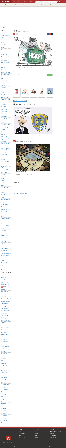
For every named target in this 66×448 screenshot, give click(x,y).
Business (7, 5)
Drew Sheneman (5, 320)
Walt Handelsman (5, 422)
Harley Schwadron (5, 334)
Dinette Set (3, 104)
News (36, 431)
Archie (2, 42)
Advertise (44, 446)
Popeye (3, 202)
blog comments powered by (20, 193)
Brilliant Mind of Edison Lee (5, 75)
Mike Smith (4, 382)
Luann (2, 156)
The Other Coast (5, 251)
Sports (59, 5)
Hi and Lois (3, 146)
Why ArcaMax (53, 435)
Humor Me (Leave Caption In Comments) (6, 149)
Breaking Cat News (5, 72)
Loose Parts (4, 154)
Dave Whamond (5, 310)
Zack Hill (3, 267)
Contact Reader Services (55, 431)
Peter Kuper (4, 391)
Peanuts (3, 192)
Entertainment (16, 5)
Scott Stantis (4, 406)
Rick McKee (3, 403)
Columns (36, 435)
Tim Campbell (4, 418)
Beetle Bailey (4, 60)
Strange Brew (4, 235)
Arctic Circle (4, 45)
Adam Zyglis (4, 277)
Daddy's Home (4, 97)
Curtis (2, 92)
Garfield (3, 131)
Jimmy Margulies (5, 341)
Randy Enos (4, 399)
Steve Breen (4, 408)
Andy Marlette (4, 282)
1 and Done (3, 33)
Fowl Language (4, 127)
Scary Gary (3, 221)
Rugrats (3, 216)
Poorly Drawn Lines (6, 199)
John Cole (3, 351)
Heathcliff (3, 141)
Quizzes (36, 437)
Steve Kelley (4, 411)
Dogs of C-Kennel (5, 109)
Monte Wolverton (5, 384)
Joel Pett (3, 344)
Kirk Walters (4, 360)
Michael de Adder (5, 375)
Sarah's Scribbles (5, 218)
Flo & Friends (4, 118)
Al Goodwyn (4, 279)
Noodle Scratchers (5, 185)
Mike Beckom (4, 377)
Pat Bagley (3, 387)
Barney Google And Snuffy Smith (5, 57)
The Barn (3, 243)
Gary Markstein (5, 327)
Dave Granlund (4, 308)
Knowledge (43, 5)
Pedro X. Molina (5, 389)
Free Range (3, 129)
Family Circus (4, 116)
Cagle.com (36, 67)
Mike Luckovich (4, 380)
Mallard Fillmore (5, 161)
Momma (3, 174)
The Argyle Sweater (6, 241)
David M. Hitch (4, 315)
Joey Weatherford (5, 346)
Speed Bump (4, 233)
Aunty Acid (3, 47)
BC (1, 49)
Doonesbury (4, 111)
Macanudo (3, 159)
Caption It (3, 78)
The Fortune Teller (5, 246)
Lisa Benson (4, 365)
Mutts (2, 180)
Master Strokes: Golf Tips (6, 167)
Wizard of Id (4, 260)
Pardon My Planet (5, 190)
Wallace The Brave (5, 255)
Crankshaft (3, 87)
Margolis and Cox (5, 368)
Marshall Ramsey (5, 370)
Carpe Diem (4, 80)
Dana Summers (4, 303)
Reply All (3, 206)
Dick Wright (4, 318)
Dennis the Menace (5, 99)
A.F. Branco (3, 275)
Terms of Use (55, 446)
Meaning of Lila (5, 170)
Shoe (2, 223)
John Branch (4, 349)
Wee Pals (3, 258)
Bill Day (3, 289)
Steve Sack (3, 413)
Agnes (2, 37)
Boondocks (3, 70)
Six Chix (3, 228)
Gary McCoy (4, 329)
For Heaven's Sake (5, 124)
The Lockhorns (4, 248)
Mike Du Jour (4, 172)
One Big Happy (4, 187)
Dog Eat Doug (4, 106)
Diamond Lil (4, 102)
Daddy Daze (4, 95)
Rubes (2, 214)
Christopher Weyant (6, 299)
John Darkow (4, 353)
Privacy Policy (49, 446)
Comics (36, 433)
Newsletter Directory (54, 439)
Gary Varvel (4, 332)
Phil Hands (3, 394)
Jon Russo (3, 358)
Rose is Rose (4, 211)
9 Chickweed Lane (5, 35)
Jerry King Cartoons (5, 152)
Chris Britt (3, 296)
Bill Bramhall (5, 287)
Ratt (2, 401)
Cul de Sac (3, 90)
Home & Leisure (34, 5)
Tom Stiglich (4, 420)
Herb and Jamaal (5, 143)
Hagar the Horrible (5, 139)
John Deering (4, 356)
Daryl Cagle (4, 306)
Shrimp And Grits (5, 226)
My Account (52, 433)
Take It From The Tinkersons (5, 238)
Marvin (2, 164)
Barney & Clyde (4, 54)
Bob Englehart (4, 291)
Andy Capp (3, 40)
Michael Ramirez (5, 372)
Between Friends (5, 62)
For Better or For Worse (5, 121)
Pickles (2, 197)
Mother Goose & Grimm (5, 177)
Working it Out (4, 262)
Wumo (2, 265)
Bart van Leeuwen (5, 284)
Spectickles (3, 230)
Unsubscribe (61, 446)
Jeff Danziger (4, 337)
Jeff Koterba (4, 339)
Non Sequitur (4, 183)
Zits (2, 270)
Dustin (2, 114)
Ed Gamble (3, 322)
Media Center (53, 437)
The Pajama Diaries (6, 253)
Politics (51, 5)
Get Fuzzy (3, 134)
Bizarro (3, 65)
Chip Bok (3, 294)
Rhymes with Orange (6, 209)
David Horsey (4, 313)
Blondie (3, 67)
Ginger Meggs (4, 136)
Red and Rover (4, 204)
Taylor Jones (4, 415)
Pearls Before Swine (6, 195)
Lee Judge (3, 363)
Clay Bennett (5, 301)
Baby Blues (3, 52)
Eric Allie (3, 325)
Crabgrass (3, 85)
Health (24, 5)
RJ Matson (3, 396)
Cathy (2, 83)
